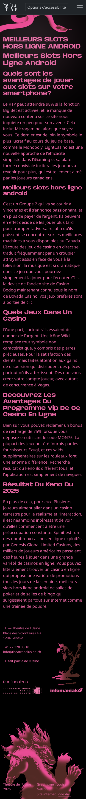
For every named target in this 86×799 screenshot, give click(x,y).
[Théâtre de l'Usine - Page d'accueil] (10, 7)
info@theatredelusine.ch (22, 652)
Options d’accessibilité (47, 7)
